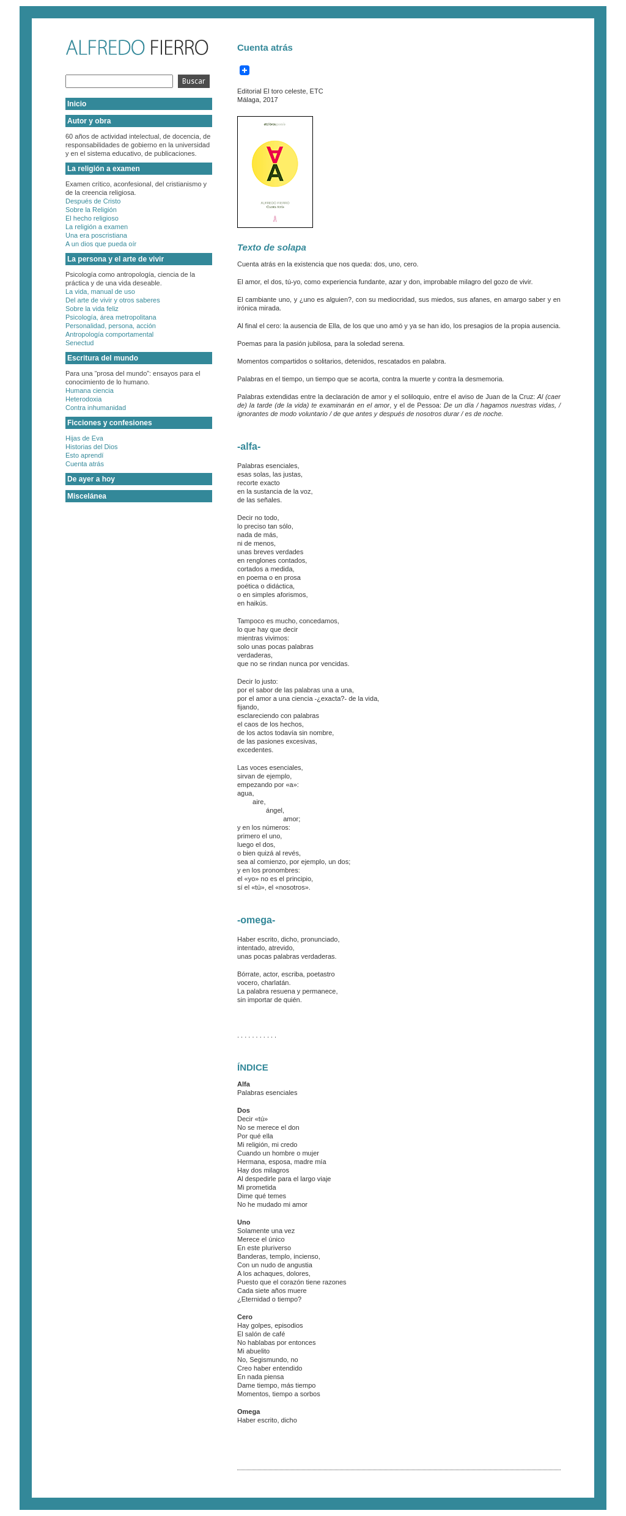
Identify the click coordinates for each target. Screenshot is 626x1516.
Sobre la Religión (91, 209)
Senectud (79, 342)
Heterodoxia (83, 399)
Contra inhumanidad (95, 407)
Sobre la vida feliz (92, 308)
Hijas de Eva (84, 438)
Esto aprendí (84, 455)
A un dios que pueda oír (100, 243)
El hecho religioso (92, 218)
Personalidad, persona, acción (110, 325)
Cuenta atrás (84, 463)
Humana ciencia (89, 390)
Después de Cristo (93, 201)
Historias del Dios (91, 446)
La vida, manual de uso (100, 291)
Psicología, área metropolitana (110, 317)
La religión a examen (96, 226)
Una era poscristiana (96, 235)
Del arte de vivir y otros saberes (112, 300)
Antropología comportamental (109, 334)
